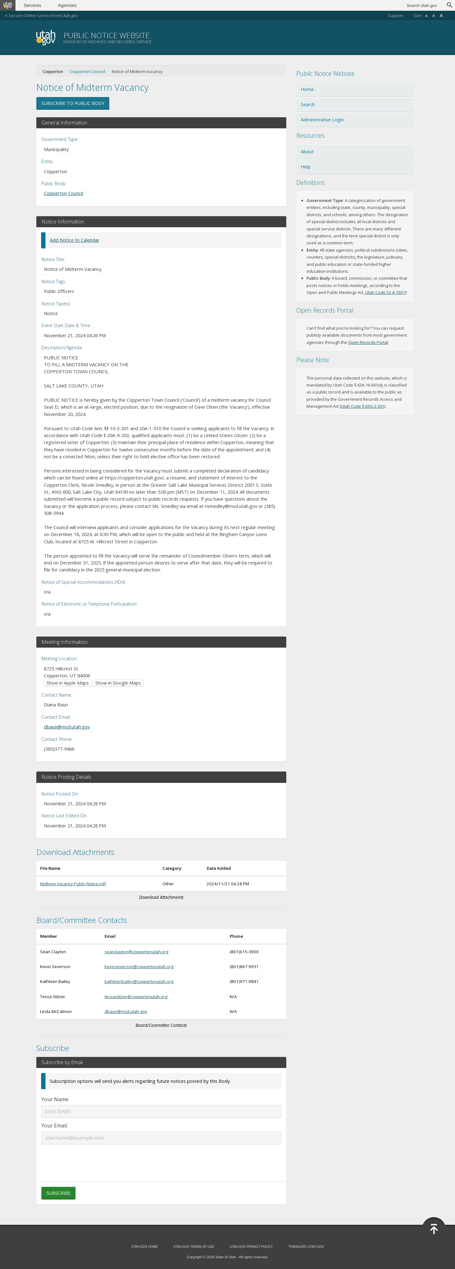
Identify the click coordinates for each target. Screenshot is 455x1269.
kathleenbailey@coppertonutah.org (139, 981)
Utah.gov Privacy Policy (251, 1246)
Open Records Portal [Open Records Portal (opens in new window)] (368, 342)
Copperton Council (87, 71)
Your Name (54, 1099)
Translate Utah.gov (306, 1246)
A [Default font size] (433, 15)
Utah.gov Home (144, 1246)
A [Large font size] (441, 15)
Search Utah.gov (422, 5)
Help (306, 167)
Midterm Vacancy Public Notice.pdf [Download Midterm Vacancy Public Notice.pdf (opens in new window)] (73, 884)
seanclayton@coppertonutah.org (136, 952)
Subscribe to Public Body (72, 103)
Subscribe (58, 1193)
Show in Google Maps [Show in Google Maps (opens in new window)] (118, 683)
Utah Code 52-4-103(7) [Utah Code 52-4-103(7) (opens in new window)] (386, 292)
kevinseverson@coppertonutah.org (139, 966)
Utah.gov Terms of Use (193, 1246)
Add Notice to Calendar (74, 240)
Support (395, 15)
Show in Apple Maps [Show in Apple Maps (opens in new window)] (67, 683)
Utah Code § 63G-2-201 (362, 406)
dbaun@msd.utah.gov (67, 726)
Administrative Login (322, 120)
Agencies (68, 5)
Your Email (54, 1125)
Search (308, 104)
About (307, 152)
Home (307, 89)
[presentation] (161, 1159)
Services (34, 5)
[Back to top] (434, 1229)
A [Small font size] (426, 16)
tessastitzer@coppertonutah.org (136, 996)
